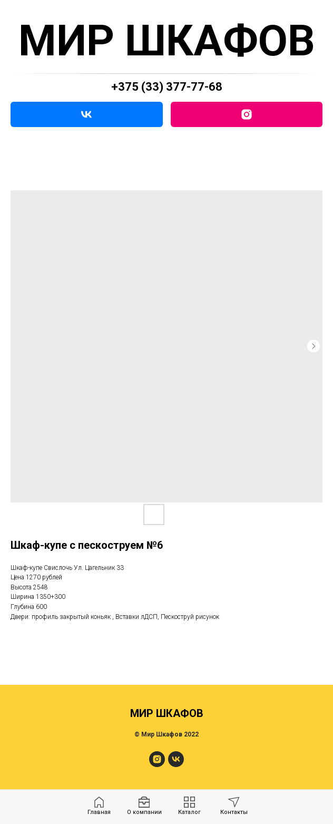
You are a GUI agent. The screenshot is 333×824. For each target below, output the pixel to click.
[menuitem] (99, 806)
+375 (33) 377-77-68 (166, 86)
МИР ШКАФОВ (166, 40)
